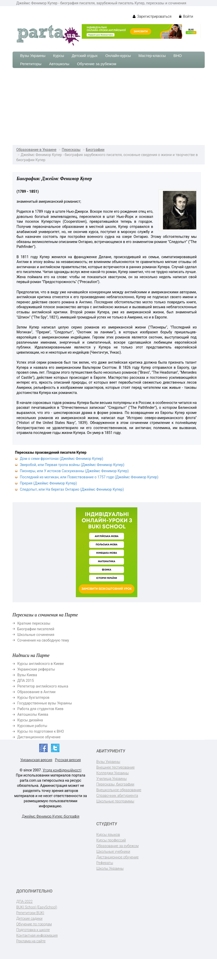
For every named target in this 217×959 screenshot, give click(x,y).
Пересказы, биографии (115, 784)
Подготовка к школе (33, 930)
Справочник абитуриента (117, 795)
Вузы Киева (27, 675)
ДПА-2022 (24, 901)
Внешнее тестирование (115, 767)
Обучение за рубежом (96, 64)
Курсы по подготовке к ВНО (40, 731)
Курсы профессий (111, 840)
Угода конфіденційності (62, 770)
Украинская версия (36, 760)
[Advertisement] (108, 106)
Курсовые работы (32, 726)
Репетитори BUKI (30, 913)
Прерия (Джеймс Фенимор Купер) (48, 483)
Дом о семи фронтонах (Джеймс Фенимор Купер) (61, 459)
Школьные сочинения (35, 635)
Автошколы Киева (32, 714)
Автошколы (59, 64)
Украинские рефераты (36, 669)
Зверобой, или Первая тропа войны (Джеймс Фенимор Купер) (72, 465)
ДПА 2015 (25, 681)
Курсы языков (108, 834)
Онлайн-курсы (118, 55)
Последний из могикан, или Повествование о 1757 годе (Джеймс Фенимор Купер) (89, 477)
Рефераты (104, 863)
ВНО (177, 55)
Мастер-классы (152, 55)
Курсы (58, 55)
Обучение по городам (34, 924)
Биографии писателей (35, 629)
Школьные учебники (113, 851)
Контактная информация (37, 935)
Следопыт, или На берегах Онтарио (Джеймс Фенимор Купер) (72, 489)
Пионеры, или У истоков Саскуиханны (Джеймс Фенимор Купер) (74, 471)
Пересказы (71, 150)
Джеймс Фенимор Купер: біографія (50, 816)
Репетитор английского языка (42, 686)
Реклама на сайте (31, 941)
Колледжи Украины (112, 773)
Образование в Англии (36, 692)
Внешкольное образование (118, 790)
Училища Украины (111, 779)
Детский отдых (85, 55)
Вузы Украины (33, 55)
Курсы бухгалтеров (33, 697)
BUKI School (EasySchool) (36, 907)
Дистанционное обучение (39, 737)
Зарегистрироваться (152, 16)
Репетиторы (31, 64)
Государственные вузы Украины (44, 703)
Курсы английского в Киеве (40, 664)
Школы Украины (109, 868)
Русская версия (68, 760)
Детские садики (29, 918)
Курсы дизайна (30, 720)
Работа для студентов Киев (40, 709)
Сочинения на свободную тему (43, 640)
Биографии (95, 150)
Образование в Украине (36, 150)
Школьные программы (115, 801)
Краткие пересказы (33, 623)
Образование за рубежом (117, 846)
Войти (186, 16)
